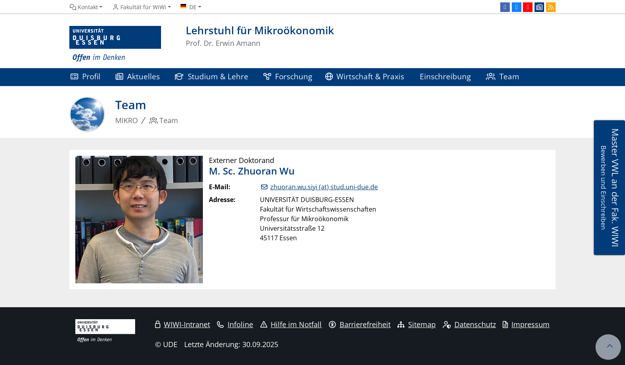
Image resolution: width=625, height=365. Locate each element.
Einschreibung (445, 76)
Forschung (287, 76)
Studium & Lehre (211, 76)
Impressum (526, 324)
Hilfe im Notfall (291, 324)
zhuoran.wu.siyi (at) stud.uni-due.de (324, 186)
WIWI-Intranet (182, 324)
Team (502, 76)
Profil (85, 76)
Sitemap (416, 324)
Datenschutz (469, 324)
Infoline (235, 324)
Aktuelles (138, 76)
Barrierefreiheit (360, 324)
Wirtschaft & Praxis (365, 76)
